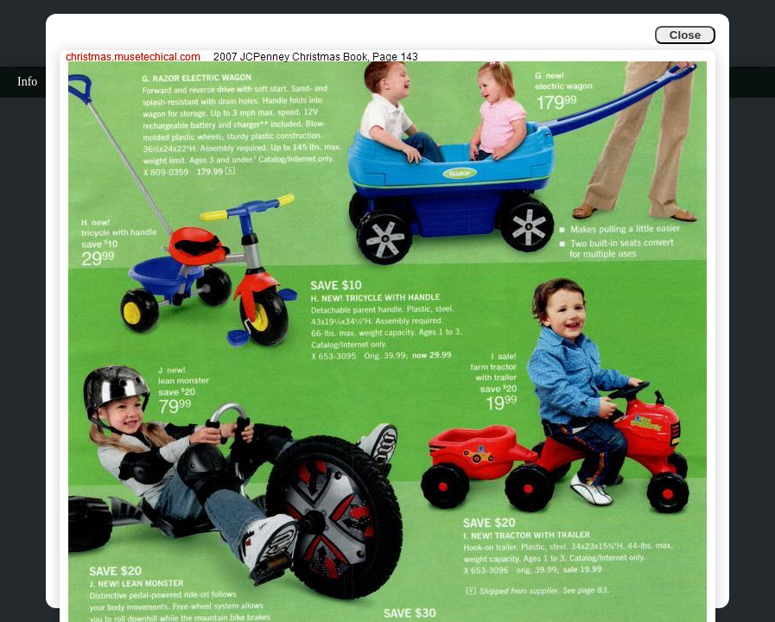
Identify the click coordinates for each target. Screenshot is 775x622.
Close (685, 35)
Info (27, 81)
